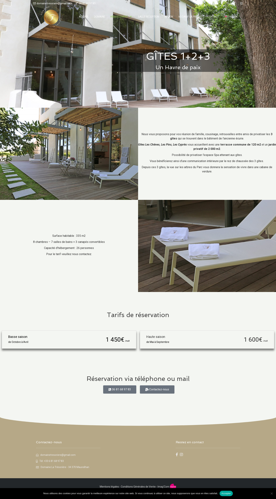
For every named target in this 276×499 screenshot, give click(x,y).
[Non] (271, 493)
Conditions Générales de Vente (138, 486)
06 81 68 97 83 (87, 3)
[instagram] (241, 3)
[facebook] (234, 3)
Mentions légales (109, 486)
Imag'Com (163, 486)
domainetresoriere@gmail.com (54, 3)
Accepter (226, 493)
